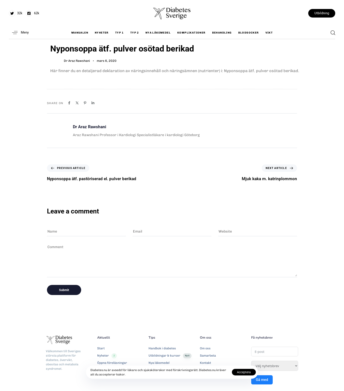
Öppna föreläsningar (112, 363)
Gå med (262, 380)
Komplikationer (191, 32)
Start (101, 348)
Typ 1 (119, 32)
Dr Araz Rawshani (77, 61)
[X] (77, 103)
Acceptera (244, 372)
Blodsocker (248, 32)
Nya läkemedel (158, 32)
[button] (19, 33)
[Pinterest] (85, 103)
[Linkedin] (93, 103)
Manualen (79, 32)
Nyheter (102, 32)
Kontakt (205, 363)
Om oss (205, 348)
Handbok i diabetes (162, 348)
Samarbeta (208, 355)
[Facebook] (69, 103)
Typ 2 (134, 32)
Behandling (222, 32)
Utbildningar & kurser (170, 356)
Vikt (269, 32)
